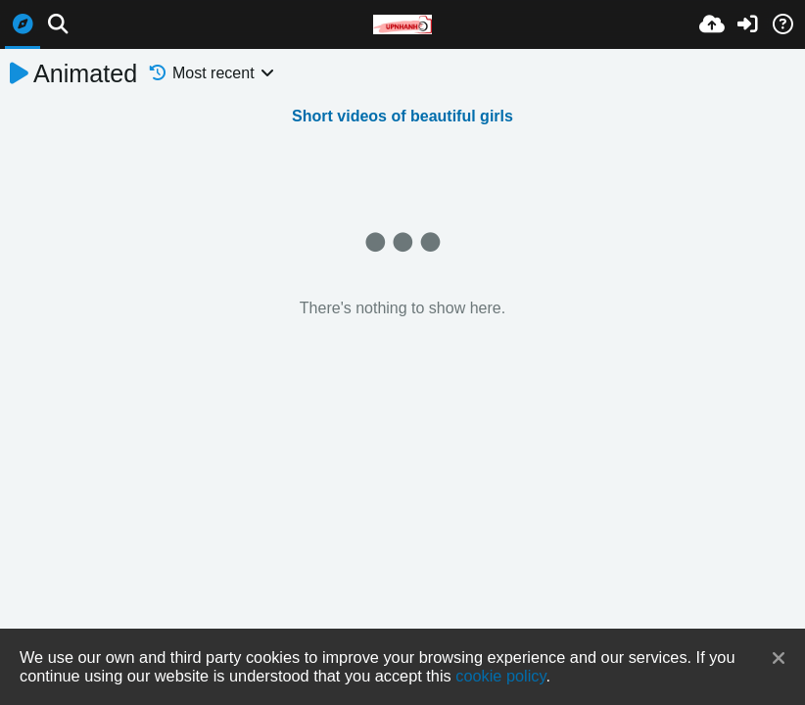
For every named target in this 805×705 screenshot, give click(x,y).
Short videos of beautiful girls (402, 116)
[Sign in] (747, 24)
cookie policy (500, 675)
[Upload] (712, 24)
